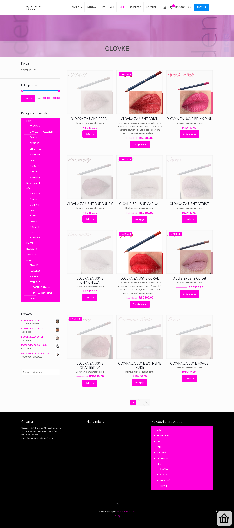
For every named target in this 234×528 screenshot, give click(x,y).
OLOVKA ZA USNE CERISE (189, 204)
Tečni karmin (32, 254)
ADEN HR (201, 7)
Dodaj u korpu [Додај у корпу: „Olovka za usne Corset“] (189, 294)
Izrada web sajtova (126, 511)
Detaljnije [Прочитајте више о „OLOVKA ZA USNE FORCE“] (189, 378)
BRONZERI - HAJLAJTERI (41, 132)
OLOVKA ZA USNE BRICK (139, 119)
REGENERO (31, 249)
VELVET (33, 298)
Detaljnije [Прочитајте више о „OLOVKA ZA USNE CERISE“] (189, 219)
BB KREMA (35, 126)
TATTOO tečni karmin (42, 293)
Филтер (28, 98)
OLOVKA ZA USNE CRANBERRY (90, 365)
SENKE (33, 232)
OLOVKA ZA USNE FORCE (189, 363)
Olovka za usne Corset (189, 278)
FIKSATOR (34, 143)
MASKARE (34, 205)
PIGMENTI (34, 227)
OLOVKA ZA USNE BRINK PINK (189, 119)
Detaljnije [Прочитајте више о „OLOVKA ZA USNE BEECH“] (90, 134)
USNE (29, 260)
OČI (28, 188)
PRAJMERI (34, 166)
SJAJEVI (34, 276)
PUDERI (33, 171)
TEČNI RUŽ (35, 282)
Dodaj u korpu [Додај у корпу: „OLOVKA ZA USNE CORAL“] (139, 304)
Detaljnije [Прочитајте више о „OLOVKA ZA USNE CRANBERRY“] (90, 383)
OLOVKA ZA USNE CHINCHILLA (90, 280)
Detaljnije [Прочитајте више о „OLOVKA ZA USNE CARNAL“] (139, 219)
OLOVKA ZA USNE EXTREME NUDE (139, 365)
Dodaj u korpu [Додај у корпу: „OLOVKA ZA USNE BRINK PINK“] (189, 134)
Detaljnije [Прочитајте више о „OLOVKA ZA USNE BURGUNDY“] (90, 219)
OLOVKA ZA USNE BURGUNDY (90, 204)
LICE (28, 121)
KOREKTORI (35, 154)
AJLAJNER (35, 193)
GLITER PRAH (36, 149)
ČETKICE (34, 137)
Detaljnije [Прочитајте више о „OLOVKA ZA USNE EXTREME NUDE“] (139, 382)
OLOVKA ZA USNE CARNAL (139, 204)
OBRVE (33, 210)
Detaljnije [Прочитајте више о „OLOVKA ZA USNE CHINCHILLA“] (90, 297)
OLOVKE (34, 221)
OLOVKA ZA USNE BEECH (90, 119)
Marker (36, 215)
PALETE (33, 160)
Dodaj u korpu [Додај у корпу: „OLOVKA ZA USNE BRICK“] (139, 144)
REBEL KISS (35, 271)
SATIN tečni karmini (42, 287)
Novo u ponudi (33, 183)
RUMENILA (35, 177)
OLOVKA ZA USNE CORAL (140, 278)
